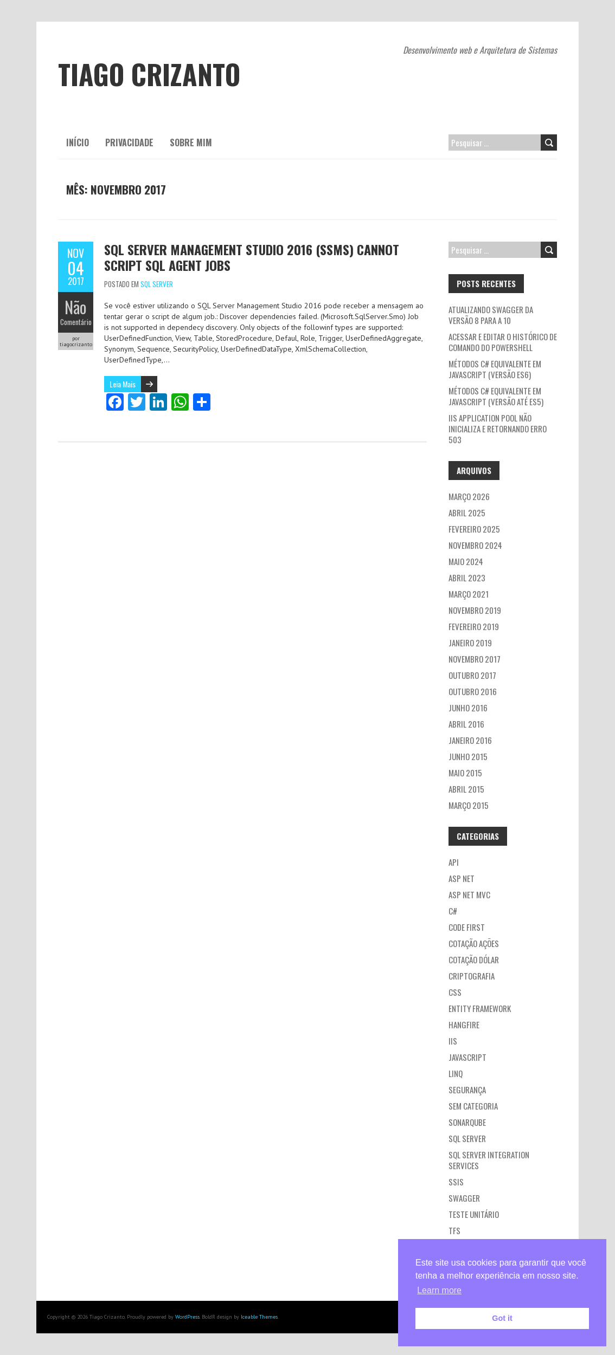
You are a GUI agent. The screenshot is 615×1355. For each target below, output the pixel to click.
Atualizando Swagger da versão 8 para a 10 (491, 314)
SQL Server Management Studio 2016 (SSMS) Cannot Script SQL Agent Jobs (251, 257)
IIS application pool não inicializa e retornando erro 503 (498, 428)
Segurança (467, 1089)
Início (77, 142)
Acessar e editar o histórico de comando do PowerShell (503, 341)
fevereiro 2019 (474, 626)
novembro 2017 (475, 659)
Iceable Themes (259, 1316)
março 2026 (469, 496)
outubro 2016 (473, 691)
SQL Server (156, 283)
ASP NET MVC (469, 894)
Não (76, 306)
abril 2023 (467, 578)
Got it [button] (502, 1318)
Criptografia (472, 976)
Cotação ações (474, 943)
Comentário (76, 321)
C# (453, 911)
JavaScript (467, 1057)
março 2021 (469, 594)
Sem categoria (473, 1106)
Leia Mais (123, 384)
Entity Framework (480, 1008)
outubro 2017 (472, 675)
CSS (455, 992)
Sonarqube (467, 1122)
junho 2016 (468, 708)
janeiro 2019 (470, 643)
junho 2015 (468, 756)
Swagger (464, 1198)
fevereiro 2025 (474, 529)
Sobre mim (191, 142)
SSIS (456, 1182)
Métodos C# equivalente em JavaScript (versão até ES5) (496, 396)
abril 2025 (467, 512)
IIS (453, 1041)
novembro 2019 (475, 610)
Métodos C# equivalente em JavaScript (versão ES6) (495, 369)
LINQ (456, 1073)
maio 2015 (465, 773)
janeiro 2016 (470, 740)
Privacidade (129, 142)
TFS (454, 1230)
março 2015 (469, 805)
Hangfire (464, 1024)
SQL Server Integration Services (489, 1160)
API (454, 862)
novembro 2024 (475, 545)
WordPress (187, 1316)
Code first (467, 927)
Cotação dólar (474, 959)
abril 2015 (466, 789)
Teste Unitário (474, 1214)
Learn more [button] (439, 1290)
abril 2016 (466, 724)
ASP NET (462, 878)
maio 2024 (466, 561)
